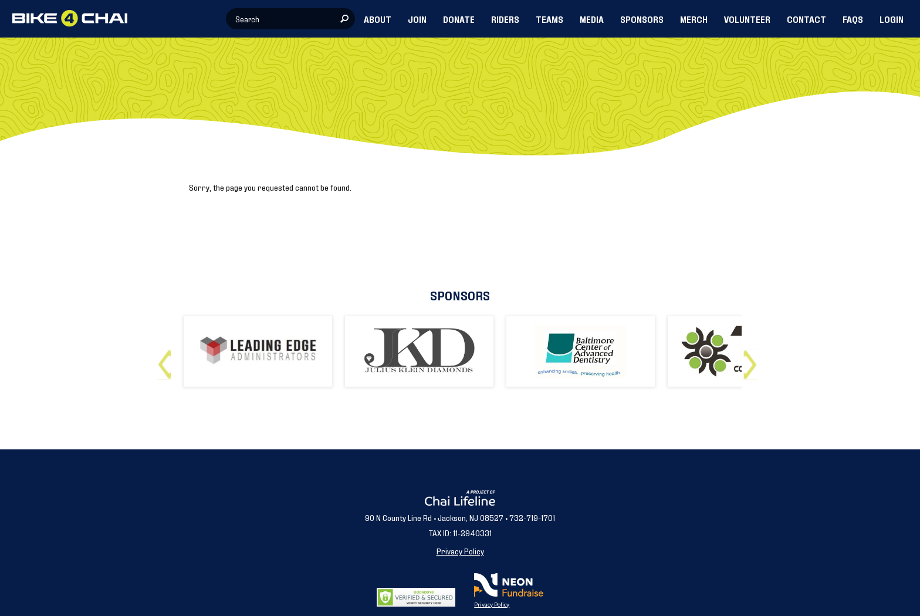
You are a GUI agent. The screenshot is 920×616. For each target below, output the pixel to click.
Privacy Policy (460, 551)
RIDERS (505, 18)
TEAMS (549, 18)
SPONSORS (642, 18)
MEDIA (592, 18)
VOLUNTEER (747, 18)
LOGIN (892, 18)
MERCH (694, 18)
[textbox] (290, 18)
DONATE (459, 18)
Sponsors (460, 294)
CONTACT (806, 18)
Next (752, 360)
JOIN (417, 18)
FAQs (853, 18)
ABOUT (377, 18)
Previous (167, 360)
